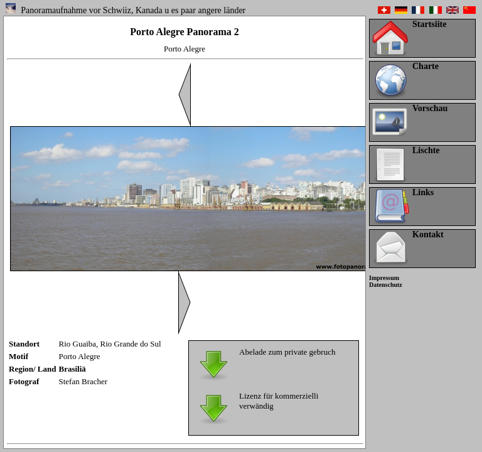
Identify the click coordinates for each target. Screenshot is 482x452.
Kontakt (428, 234)
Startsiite (429, 24)
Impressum (384, 277)
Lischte (426, 150)
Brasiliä (72, 369)
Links (423, 192)
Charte (425, 66)
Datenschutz (385, 284)
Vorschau (429, 108)
